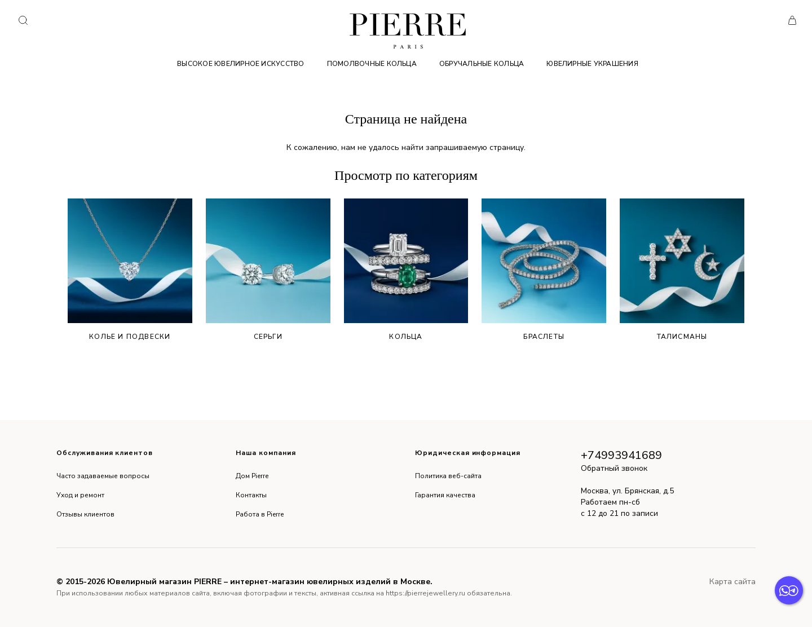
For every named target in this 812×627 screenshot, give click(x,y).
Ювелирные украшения (592, 63)
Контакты (251, 495)
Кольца (406, 269)
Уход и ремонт (80, 495)
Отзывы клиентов (85, 514)
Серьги (268, 269)
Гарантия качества (445, 495)
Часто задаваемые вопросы (102, 475)
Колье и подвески (130, 269)
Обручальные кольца (481, 63)
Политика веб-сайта (448, 475)
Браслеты (544, 269)
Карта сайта (732, 581)
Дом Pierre (252, 475)
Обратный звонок (614, 468)
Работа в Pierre (260, 514)
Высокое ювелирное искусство (240, 63)
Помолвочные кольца (372, 63)
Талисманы (682, 269)
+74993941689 (621, 455)
